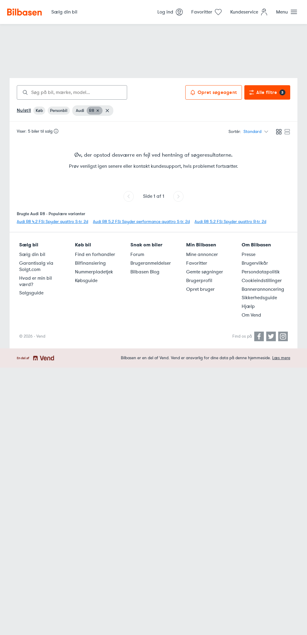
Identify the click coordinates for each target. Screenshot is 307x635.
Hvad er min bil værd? (35, 281)
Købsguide (86, 280)
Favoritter (196, 263)
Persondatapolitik (261, 272)
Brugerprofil (199, 280)
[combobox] (72, 92)
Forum (137, 254)
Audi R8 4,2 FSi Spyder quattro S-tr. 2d (52, 221)
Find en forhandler (95, 254)
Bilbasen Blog (144, 272)
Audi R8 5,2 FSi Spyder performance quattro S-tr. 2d (141, 221)
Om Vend (251, 315)
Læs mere (281, 358)
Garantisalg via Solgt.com (36, 266)
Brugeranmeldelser (150, 263)
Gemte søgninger (204, 272)
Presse (248, 254)
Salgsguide (31, 293)
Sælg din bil (32, 254)
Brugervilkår (255, 263)
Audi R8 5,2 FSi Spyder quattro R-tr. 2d (230, 221)
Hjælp (248, 306)
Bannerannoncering (263, 289)
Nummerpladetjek (94, 272)
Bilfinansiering (90, 263)
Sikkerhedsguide (259, 297)
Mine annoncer (202, 254)
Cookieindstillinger (262, 280)
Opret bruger (200, 289)
